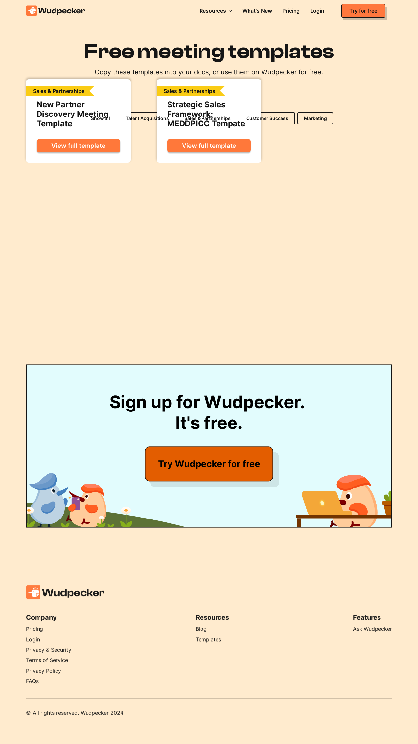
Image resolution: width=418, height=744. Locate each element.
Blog (201, 634)
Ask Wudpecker (372, 634)
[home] (65, 10)
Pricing (34, 634)
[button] (215, 10)
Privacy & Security (48, 655)
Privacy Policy (43, 676)
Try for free (363, 11)
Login (33, 645)
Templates (208, 645)
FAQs (32, 687)
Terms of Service (47, 666)
